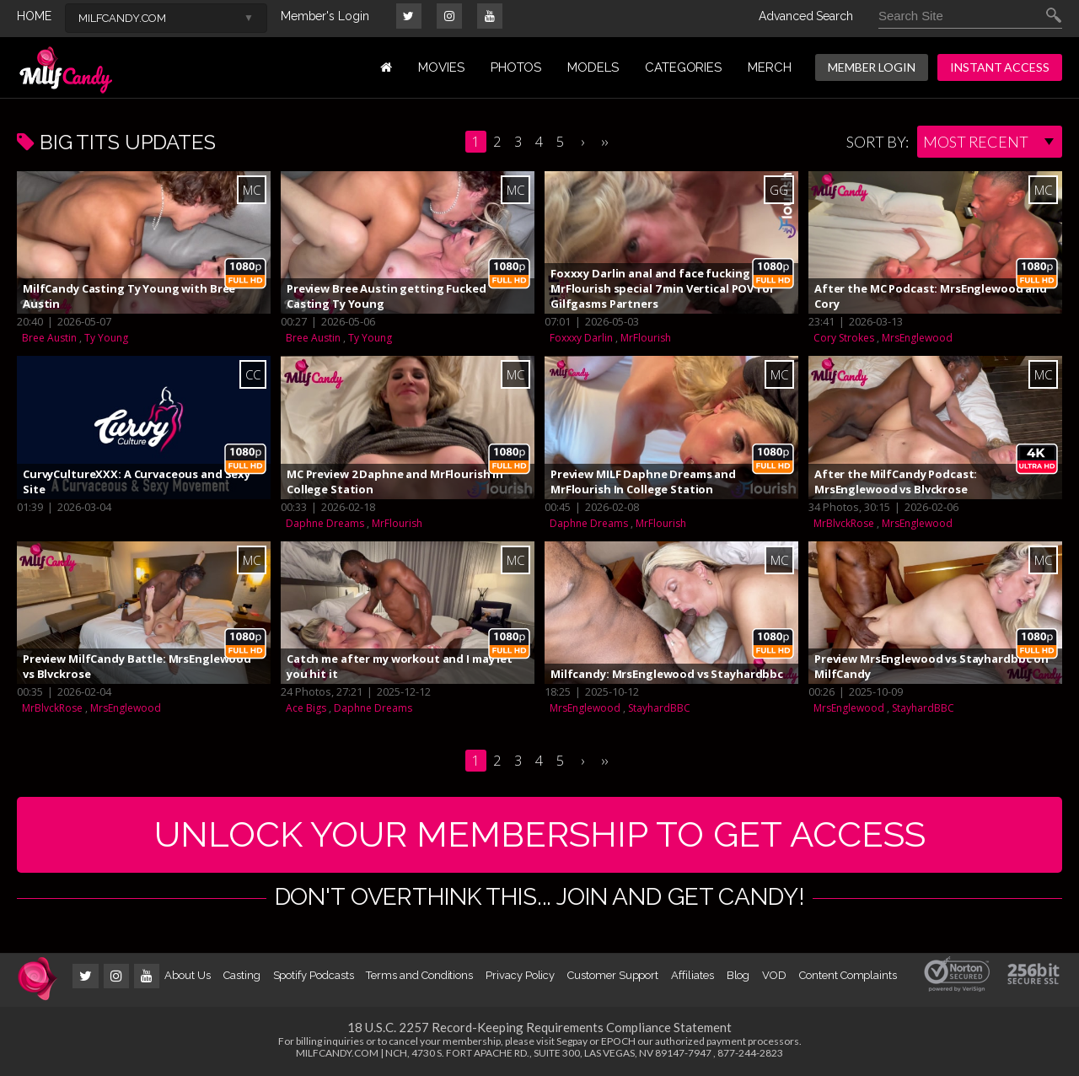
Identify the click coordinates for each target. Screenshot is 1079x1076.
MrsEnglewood (917, 338)
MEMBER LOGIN (871, 67)
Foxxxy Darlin (581, 338)
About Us (187, 975)
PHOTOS (516, 67)
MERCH (770, 67)
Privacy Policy (520, 975)
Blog (738, 975)
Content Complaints (848, 975)
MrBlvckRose (843, 523)
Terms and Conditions (419, 975)
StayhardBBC (659, 708)
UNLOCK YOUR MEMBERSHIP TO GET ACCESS (540, 834)
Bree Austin (49, 338)
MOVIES (441, 67)
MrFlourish (645, 338)
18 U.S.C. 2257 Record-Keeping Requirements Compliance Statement (539, 1027)
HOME (34, 16)
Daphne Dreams (325, 523)
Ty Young (106, 338)
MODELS (593, 67)
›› (604, 141)
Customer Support (612, 975)
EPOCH (618, 1041)
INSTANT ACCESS (999, 67)
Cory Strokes (843, 338)
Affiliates (692, 975)
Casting (241, 975)
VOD (774, 975)
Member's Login (325, 16)
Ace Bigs (306, 708)
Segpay (572, 1041)
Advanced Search (806, 16)
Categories (683, 67)
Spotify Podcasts (313, 975)
